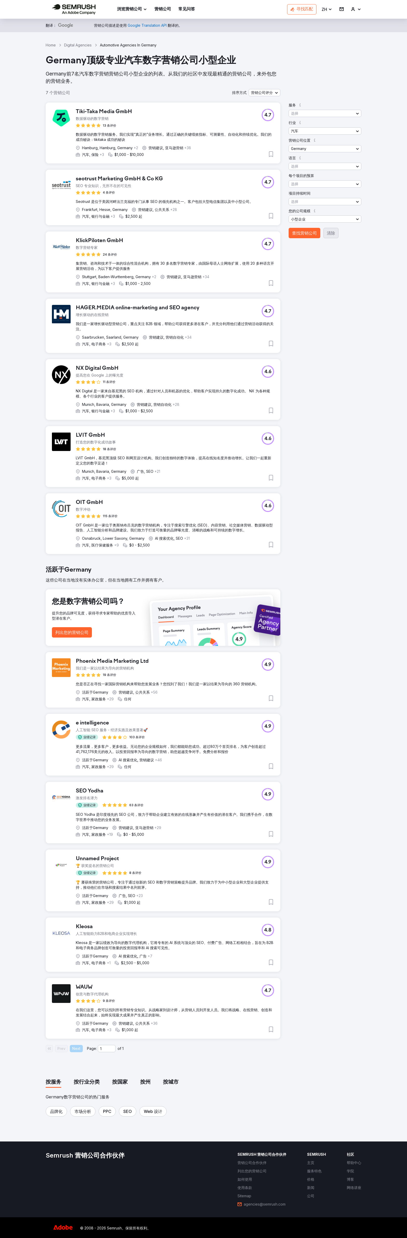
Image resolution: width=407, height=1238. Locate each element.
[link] (162, 9)
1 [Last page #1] (123, 1048)
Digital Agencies (78, 45)
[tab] (53, 1082)
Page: (92, 1048)
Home (51, 45)
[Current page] (106, 1048)
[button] (327, 9)
